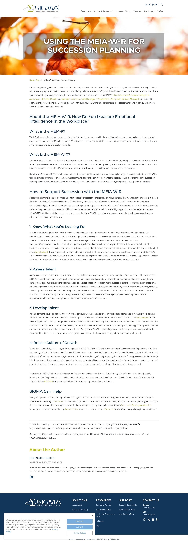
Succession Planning (80, 509)
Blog (97, 525)
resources (58, 401)
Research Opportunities (128, 505)
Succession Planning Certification (136, 405)
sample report (41, 252)
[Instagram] (145, 519)
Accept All (79, 521)
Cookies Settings (80, 533)
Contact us (109, 409)
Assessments (77, 505)
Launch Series (71, 409)
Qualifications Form (126, 514)
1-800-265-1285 (149, 515)
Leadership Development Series (105, 515)
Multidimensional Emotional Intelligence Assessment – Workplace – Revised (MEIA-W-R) (100, 99)
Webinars (99, 521)
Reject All (79, 527)
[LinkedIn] (157, 519)
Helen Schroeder (41, 458)
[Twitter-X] (149, 519)
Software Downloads (127, 509)
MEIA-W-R (48, 381)
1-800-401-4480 (149, 507)
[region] (49, 526)
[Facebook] (153, 519)
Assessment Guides (103, 509)
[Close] (92, 515)
